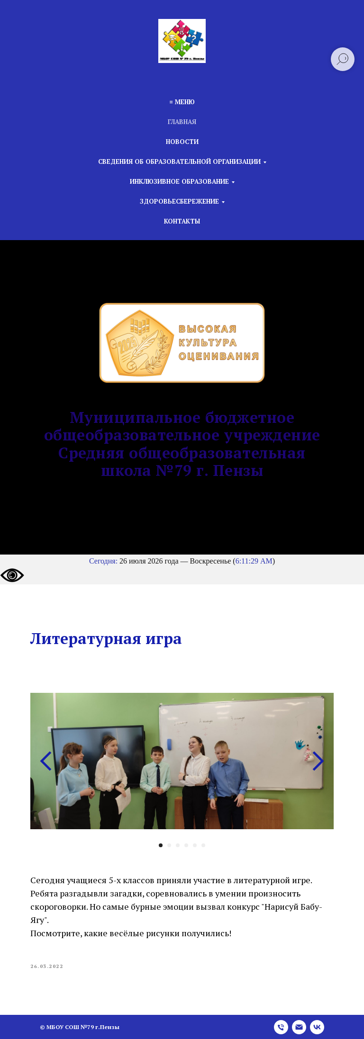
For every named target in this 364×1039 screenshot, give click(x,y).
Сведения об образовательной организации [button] (179, 161)
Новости (182, 141)
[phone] (281, 1027)
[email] (299, 1027)
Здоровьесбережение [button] (179, 201)
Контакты (182, 221)
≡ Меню (181, 102)
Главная (182, 121)
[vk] (317, 1027)
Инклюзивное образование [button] (179, 181)
